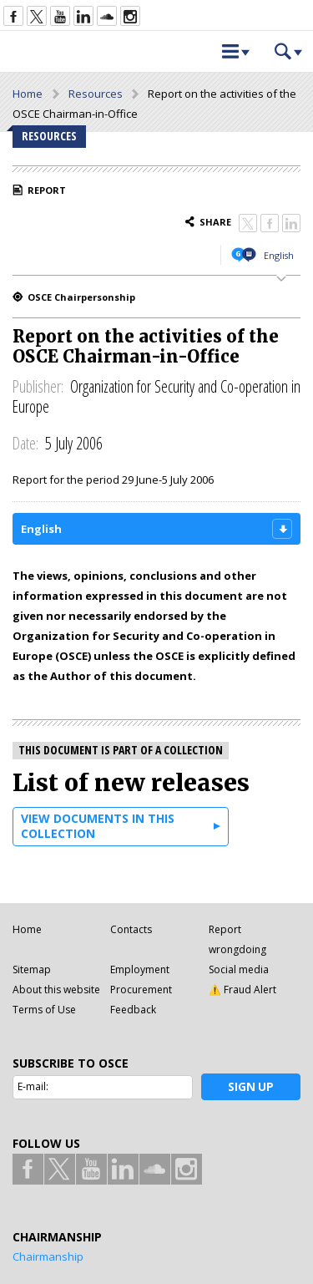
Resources (95, 93)
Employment (139, 969)
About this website (56, 989)
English (279, 255)
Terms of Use (44, 1009)
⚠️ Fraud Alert (242, 989)
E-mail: (33, 1086)
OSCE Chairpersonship (81, 297)
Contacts (131, 929)
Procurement (141, 989)
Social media (239, 969)
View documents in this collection (97, 825)
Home (28, 93)
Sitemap (32, 969)
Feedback (133, 1009)
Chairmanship (48, 1256)
